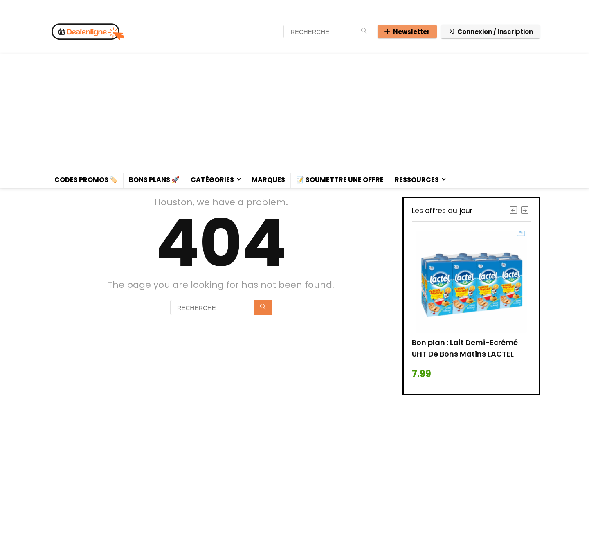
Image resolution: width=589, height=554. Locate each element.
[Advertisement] (294, 111)
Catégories (212, 179)
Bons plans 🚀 (154, 179)
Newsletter (407, 31)
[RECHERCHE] (363, 31)
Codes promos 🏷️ (86, 179)
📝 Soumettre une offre (340, 179)
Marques (268, 179)
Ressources (417, 179)
